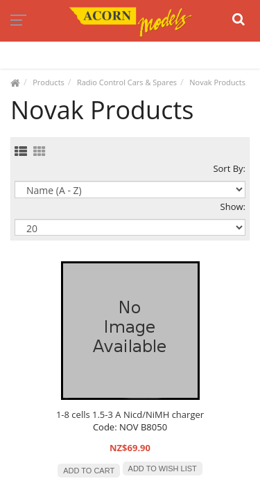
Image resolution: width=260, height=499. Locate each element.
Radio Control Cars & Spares (127, 82)
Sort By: (229, 168)
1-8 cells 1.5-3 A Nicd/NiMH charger (130, 414)
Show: (232, 206)
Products (48, 82)
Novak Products (217, 82)
